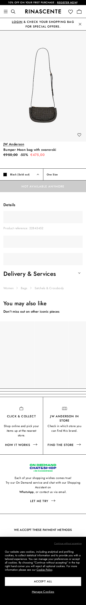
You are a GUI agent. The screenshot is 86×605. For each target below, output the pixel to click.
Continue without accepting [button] (68, 543)
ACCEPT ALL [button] (43, 581)
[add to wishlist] (79, 135)
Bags (24, 288)
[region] (43, 355)
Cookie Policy (44, 570)
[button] (71, 11)
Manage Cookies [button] (43, 592)
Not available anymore (42, 186)
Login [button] (17, 22)
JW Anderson (13, 144)
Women (8, 288)
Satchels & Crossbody (49, 288)
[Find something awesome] (14, 11)
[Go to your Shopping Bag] (79, 11)
